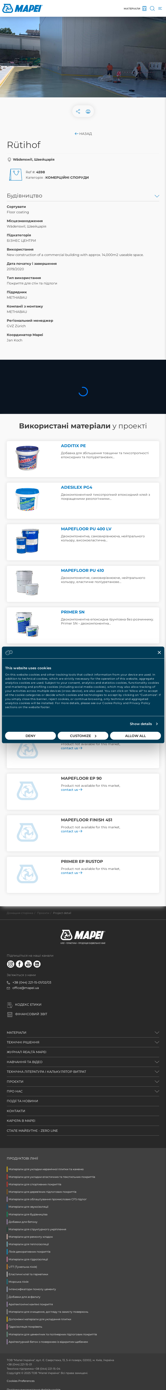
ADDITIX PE (73, 445)
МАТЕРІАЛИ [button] (16, 1033)
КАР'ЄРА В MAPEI (21, 1121)
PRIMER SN (73, 612)
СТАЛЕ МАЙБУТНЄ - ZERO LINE (32, 1131)
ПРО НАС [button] (15, 1091)
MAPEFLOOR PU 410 (82, 570)
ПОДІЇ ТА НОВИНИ (22, 1101)
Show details (141, 724)
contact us (71, 748)
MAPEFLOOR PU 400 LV (86, 528)
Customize (83, 735)
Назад (83, 133)
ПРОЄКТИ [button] (15, 1082)
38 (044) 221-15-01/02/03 (32, 982)
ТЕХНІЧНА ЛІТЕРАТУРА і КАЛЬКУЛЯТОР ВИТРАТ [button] (46, 1072)
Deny (30, 735)
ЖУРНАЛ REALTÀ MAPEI (26, 1052)
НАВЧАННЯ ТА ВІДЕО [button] (24, 1062)
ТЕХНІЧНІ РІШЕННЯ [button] (23, 1042)
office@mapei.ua (25, 988)
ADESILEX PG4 (76, 487)
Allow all (135, 735)
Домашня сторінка (20, 913)
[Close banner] (159, 652)
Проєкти (43, 913)
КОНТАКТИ (16, 1111)
